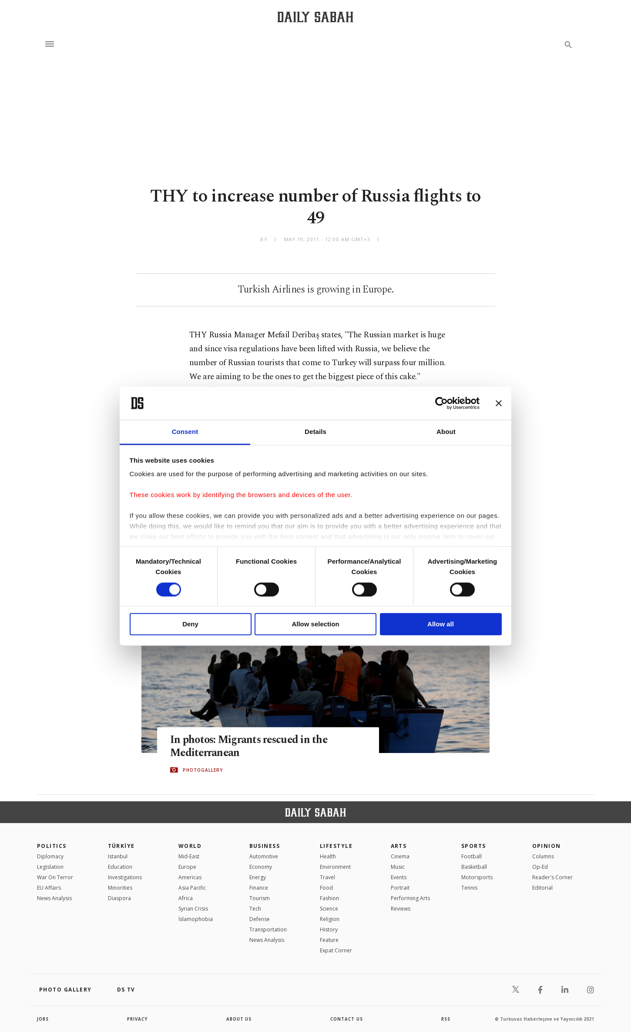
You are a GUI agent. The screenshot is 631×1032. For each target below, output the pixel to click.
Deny (190, 624)
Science (329, 908)
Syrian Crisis (193, 908)
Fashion (329, 898)
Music (398, 867)
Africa (185, 898)
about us (239, 1019)
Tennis (469, 887)
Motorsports (477, 877)
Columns (543, 856)
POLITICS (52, 846)
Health (328, 856)
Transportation (268, 929)
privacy (138, 1019)
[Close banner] (499, 403)
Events (398, 877)
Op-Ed (540, 867)
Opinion (546, 846)
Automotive (263, 856)
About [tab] (446, 432)
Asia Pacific (192, 887)
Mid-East (188, 856)
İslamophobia (195, 919)
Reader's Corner (552, 877)
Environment (335, 867)
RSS (445, 1019)
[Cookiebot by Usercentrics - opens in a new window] (441, 403)
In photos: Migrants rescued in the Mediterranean (250, 746)
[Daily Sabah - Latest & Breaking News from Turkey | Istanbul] (315, 16)
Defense (259, 919)
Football (471, 856)
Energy (257, 877)
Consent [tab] (185, 432)
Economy (260, 867)
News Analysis (54, 898)
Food (326, 887)
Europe (187, 867)
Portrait (400, 887)
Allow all (440, 624)
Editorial (542, 887)
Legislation (50, 867)
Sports (473, 846)
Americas (189, 877)
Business (264, 846)
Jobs (43, 1019)
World (189, 846)
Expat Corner (336, 950)
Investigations (125, 877)
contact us (347, 1019)
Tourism (259, 898)
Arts (399, 846)
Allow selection (315, 624)
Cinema (400, 856)
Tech (255, 908)
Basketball (474, 867)
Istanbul (118, 856)
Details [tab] (315, 432)
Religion (329, 919)
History (329, 929)
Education (120, 867)
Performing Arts (410, 898)
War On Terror (55, 877)
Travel (327, 877)
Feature (329, 940)
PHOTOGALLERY (203, 770)
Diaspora (119, 898)
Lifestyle (336, 846)
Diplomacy (50, 856)
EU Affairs (49, 887)
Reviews (400, 908)
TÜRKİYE (121, 846)
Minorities (120, 887)
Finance (258, 887)
